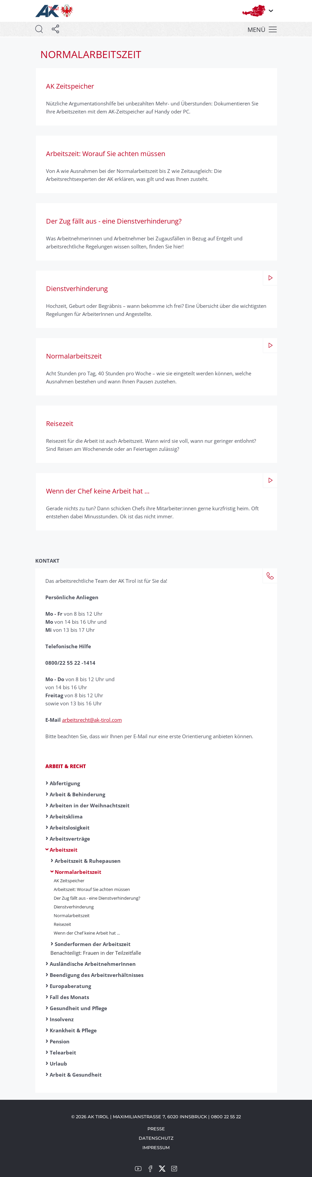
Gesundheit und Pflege (78, 1008)
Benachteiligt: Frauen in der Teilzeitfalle (95, 953)
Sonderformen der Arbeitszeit (93, 944)
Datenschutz (156, 1138)
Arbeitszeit (64, 849)
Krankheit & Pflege (73, 1030)
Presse (156, 1128)
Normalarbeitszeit (78, 871)
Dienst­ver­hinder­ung (74, 907)
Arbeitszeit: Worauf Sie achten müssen (92, 889)
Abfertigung (65, 783)
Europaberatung (70, 986)
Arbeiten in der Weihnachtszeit (90, 805)
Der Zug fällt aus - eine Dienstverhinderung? (97, 898)
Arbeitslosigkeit (70, 827)
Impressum (156, 1147)
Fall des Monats (69, 997)
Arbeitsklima (66, 816)
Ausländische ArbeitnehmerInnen (93, 963)
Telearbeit (63, 1052)
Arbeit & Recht (65, 766)
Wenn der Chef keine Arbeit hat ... (87, 933)
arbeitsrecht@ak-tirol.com (92, 719)
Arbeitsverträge (70, 838)
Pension (60, 1041)
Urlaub (58, 1063)
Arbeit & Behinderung (77, 794)
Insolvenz (62, 1019)
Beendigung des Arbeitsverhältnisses (96, 975)
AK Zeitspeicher (69, 881)
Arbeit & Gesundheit (76, 1074)
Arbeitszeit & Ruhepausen (88, 860)
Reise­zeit (62, 924)
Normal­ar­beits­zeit (72, 915)
